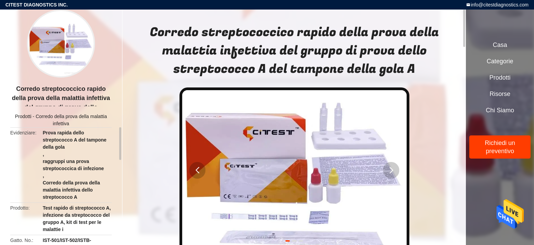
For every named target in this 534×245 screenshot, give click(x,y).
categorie (500, 61)
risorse (499, 94)
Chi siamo (500, 110)
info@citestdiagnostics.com (500, 4)
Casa (500, 45)
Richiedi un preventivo (500, 147)
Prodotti (23, 116)
